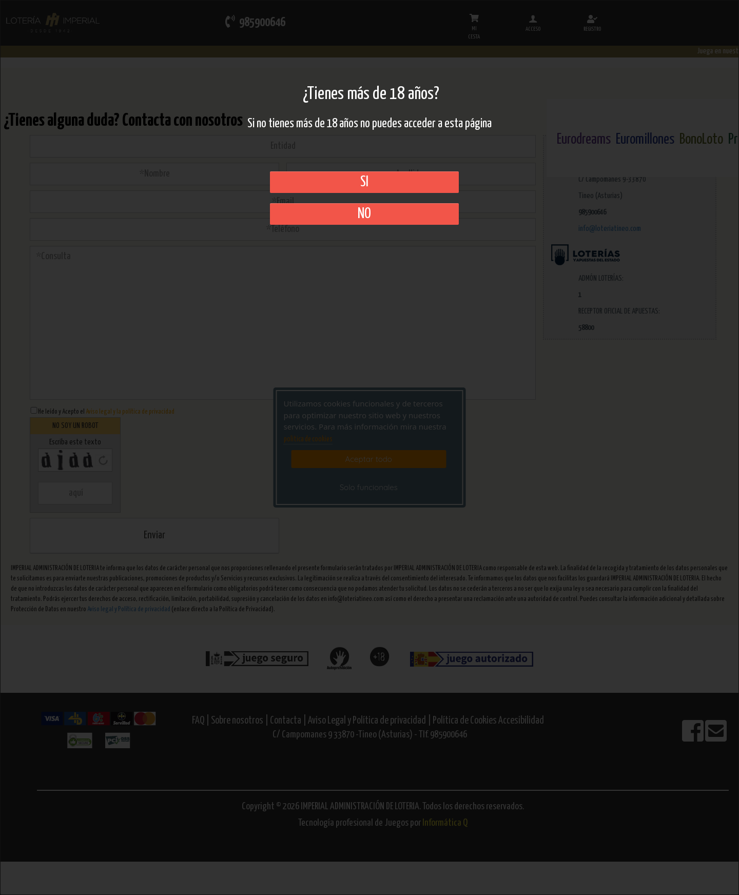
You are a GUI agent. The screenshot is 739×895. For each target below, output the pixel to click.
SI (364, 182)
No (364, 214)
